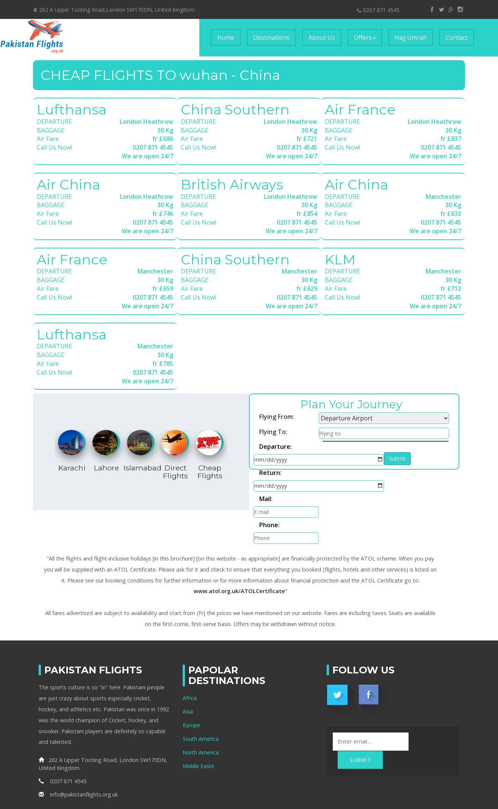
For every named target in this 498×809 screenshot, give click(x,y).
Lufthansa (71, 109)
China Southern (235, 109)
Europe (191, 689)
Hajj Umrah (411, 37)
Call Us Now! (54, 147)
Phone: (367, 477)
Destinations (271, 37)
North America (201, 717)
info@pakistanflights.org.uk (78, 758)
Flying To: (273, 432)
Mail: (265, 477)
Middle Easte (199, 730)
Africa (190, 662)
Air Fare (48, 138)
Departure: (275, 447)
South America (201, 703)
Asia (188, 676)
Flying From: (276, 416)
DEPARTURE (54, 121)
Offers (365, 37)
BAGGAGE (50, 130)
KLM (340, 259)
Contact (457, 37)
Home (229, 37)
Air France (360, 109)
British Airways (232, 184)
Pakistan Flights (332, 779)
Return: (270, 462)
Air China (68, 184)
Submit (267, 492)
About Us (322, 37)
